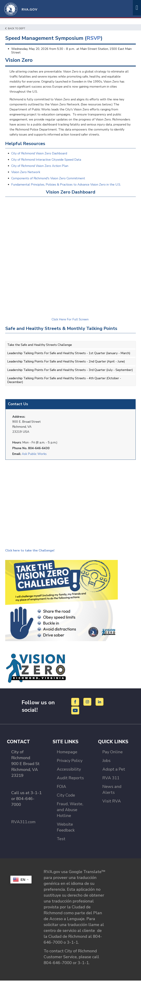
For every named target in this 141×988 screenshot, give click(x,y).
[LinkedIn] (99, 709)
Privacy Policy (69, 768)
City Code (66, 802)
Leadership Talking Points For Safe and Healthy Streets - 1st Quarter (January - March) (69, 358)
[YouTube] (75, 718)
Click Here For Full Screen (70, 324)
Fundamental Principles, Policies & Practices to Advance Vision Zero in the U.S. (67, 189)
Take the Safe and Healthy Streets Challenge (39, 349)
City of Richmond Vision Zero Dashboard (39, 158)
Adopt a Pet (113, 776)
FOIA (61, 794)
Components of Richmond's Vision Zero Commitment (48, 183)
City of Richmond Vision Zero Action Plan (40, 170)
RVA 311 (110, 785)
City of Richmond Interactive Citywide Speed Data (47, 164)
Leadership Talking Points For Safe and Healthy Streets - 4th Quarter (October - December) (64, 388)
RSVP (94, 38)
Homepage (67, 759)
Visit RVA (111, 808)
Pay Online (112, 759)
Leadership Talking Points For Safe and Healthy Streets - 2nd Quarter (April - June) (67, 366)
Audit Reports (70, 785)
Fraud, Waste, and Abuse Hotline (70, 817)
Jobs (106, 768)
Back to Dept (15, 28)
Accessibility (69, 776)
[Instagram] (88, 709)
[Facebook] (76, 709)
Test (61, 846)
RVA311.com (23, 829)
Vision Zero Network (26, 177)
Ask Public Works (34, 461)
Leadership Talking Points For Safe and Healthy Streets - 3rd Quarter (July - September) (61, 376)
